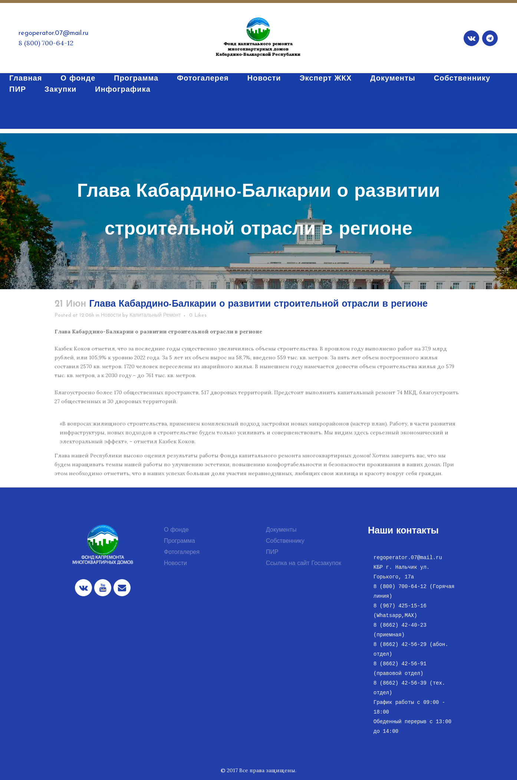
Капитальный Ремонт (155, 315)
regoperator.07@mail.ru (53, 33)
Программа (179, 541)
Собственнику (285, 541)
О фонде (176, 530)
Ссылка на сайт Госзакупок (303, 564)
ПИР (272, 552)
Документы (281, 530)
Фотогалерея (182, 552)
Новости (111, 315)
